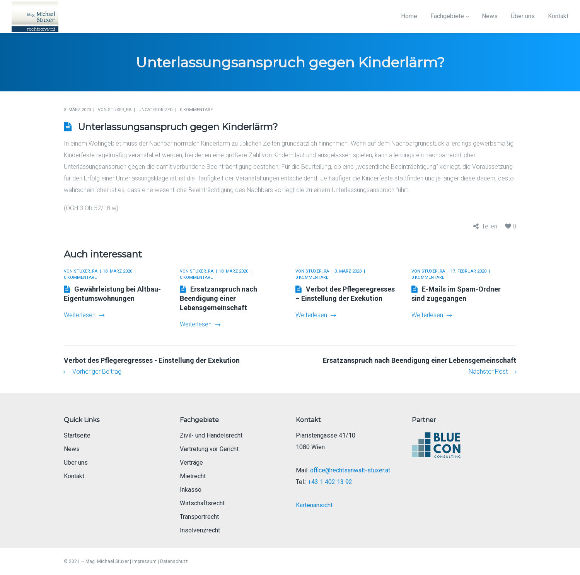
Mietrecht (193, 476)
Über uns (76, 462)
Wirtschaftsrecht (202, 503)
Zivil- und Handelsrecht (211, 435)
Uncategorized (155, 109)
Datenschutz (174, 561)
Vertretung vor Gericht (209, 449)
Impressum (144, 561)
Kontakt (74, 476)
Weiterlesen (84, 315)
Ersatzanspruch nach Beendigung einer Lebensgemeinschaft (218, 298)
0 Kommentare (196, 109)
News (72, 449)
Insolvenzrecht (200, 530)
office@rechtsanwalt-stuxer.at (350, 470)
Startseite (77, 435)
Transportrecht (199, 516)
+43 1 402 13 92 (330, 482)
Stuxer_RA (119, 109)
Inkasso (190, 489)
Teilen (489, 226)
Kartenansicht (314, 505)
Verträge (191, 462)
